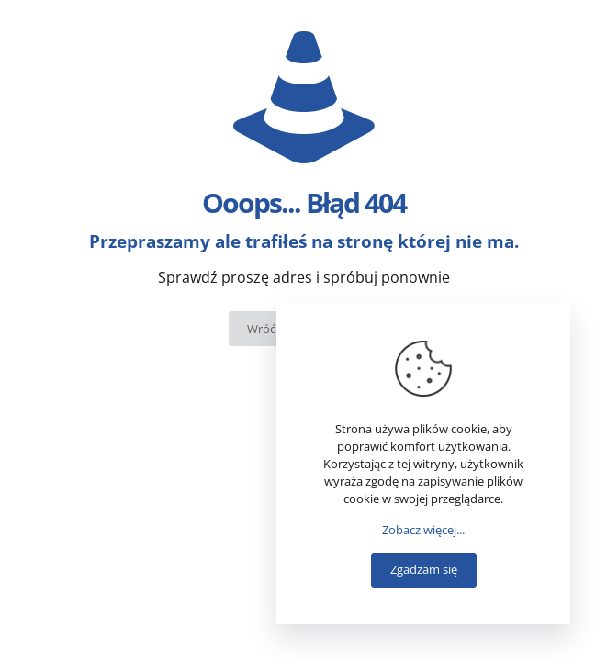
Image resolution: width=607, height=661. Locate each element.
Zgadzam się (423, 569)
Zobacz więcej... (423, 529)
